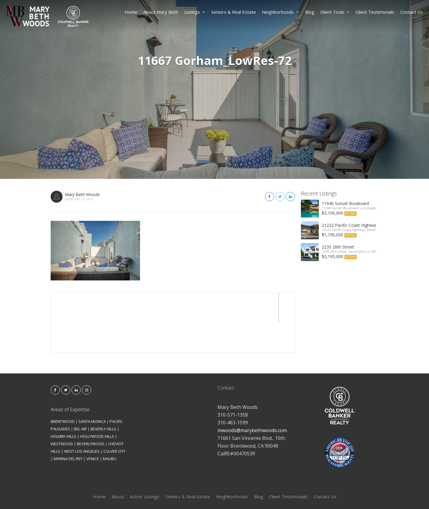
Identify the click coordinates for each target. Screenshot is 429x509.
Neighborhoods (280, 12)
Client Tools (335, 12)
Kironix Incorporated (247, 494)
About (118, 467)
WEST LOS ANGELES (82, 421)
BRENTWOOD (62, 391)
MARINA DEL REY (68, 429)
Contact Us (411, 12)
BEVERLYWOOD (90, 414)
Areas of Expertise (70, 379)
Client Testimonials (375, 12)
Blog (309, 12)
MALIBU (109, 429)
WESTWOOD (62, 414)
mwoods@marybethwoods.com (252, 400)
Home (131, 12)
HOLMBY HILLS (63, 406)
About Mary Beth (160, 12)
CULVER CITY (114, 421)
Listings (194, 12)
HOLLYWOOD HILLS (97, 406)
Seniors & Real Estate (233, 12)
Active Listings (144, 467)
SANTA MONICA (92, 391)
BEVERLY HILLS (103, 399)
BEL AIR (80, 399)
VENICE (92, 429)
